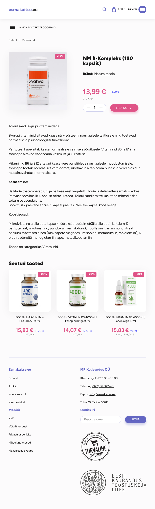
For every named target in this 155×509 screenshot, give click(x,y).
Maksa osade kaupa (21, 450)
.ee (23, 9)
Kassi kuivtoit (17, 402)
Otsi (104, 9)
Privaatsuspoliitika (20, 434)
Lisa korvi (124, 108)
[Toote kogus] (94, 107)
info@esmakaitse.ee (102, 394)
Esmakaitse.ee (20, 369)
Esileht (13, 40)
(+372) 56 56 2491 (102, 386)
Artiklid (13, 386)
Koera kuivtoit (17, 394)
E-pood (13, 378)
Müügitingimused (20, 442)
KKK (11, 418)
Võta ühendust (18, 426)
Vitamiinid (28, 40)
